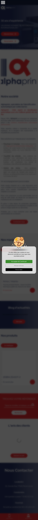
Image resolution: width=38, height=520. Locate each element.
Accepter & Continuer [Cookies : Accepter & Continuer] (19, 261)
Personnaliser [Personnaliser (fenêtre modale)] (18, 269)
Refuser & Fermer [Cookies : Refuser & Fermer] (19, 265)
